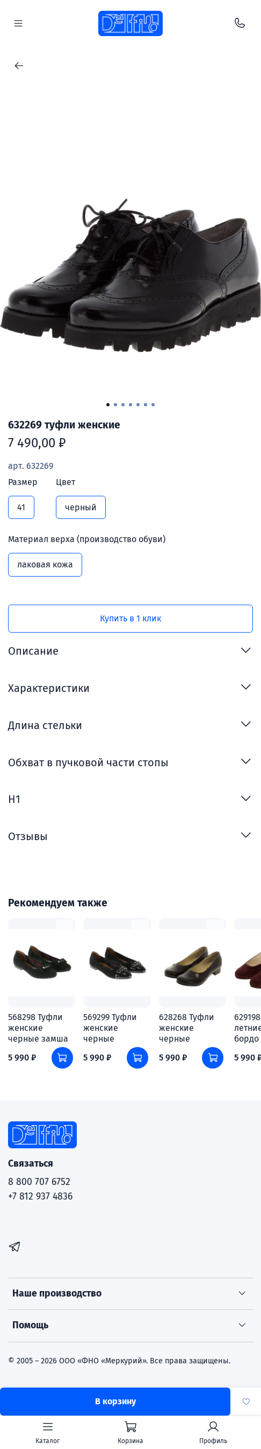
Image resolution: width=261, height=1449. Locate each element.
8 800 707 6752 (39, 1182)
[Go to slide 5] (138, 404)
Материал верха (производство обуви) (86, 539)
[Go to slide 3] (123, 404)
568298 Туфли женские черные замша (38, 1028)
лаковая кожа (45, 564)
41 (21, 507)
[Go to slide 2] (115, 404)
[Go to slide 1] (108, 404)
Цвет (65, 482)
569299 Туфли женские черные (110, 1028)
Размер (23, 482)
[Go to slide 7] (153, 404)
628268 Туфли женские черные (186, 1028)
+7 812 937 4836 (40, 1196)
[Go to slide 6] (145, 404)
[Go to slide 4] (130, 404)
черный (81, 507)
